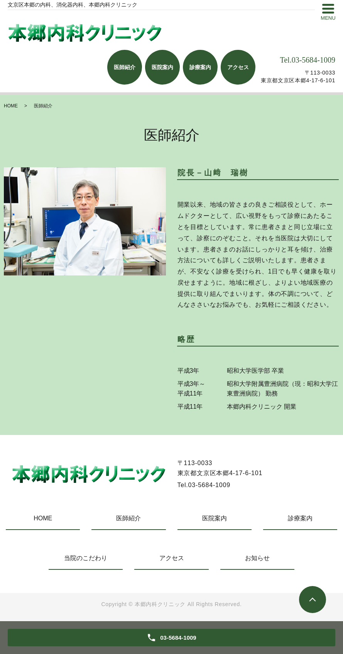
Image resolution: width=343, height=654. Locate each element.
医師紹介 (128, 518)
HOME (11, 106)
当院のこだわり (85, 558)
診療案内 (300, 518)
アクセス (171, 558)
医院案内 (214, 518)
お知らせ (257, 558)
